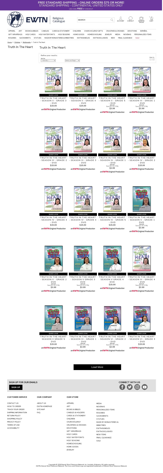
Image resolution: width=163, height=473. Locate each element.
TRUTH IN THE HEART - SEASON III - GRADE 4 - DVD (141, 279)
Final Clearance (125, 38)
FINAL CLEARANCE (103, 437)
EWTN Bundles (83, 38)
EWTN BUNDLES (103, 428)
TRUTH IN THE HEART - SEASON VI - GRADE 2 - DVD (112, 339)
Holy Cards (30, 34)
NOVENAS (100, 406)
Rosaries (12, 38)
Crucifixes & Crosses (115, 31)
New (113, 38)
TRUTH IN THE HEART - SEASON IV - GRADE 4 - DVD (83, 220)
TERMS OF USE (13, 425)
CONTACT (130, 20)
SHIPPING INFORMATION (17, 412)
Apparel (11, 31)
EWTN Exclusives (100, 38)
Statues (37, 38)
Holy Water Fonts (47, 34)
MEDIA (99, 403)
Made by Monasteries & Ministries (59, 38)
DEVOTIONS (72, 428)
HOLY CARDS (72, 434)
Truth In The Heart (39, 42)
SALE (98, 441)
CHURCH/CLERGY (74, 422)
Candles (45, 31)
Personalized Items (142, 34)
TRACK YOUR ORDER (15, 409)
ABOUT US (41, 403)
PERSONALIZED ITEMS (105, 410)
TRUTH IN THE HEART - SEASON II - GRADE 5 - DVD (112, 101)
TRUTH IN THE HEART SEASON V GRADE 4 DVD (112, 279)
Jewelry (108, 34)
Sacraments (24, 38)
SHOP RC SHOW (141, 21)
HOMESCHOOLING (74, 443)
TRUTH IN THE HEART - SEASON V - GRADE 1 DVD (141, 220)
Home (10, 42)
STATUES (100, 419)
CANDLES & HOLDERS (76, 412)
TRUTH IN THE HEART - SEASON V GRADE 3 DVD (83, 279)
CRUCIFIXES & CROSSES (76, 425)
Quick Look (53, 95)
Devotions (132, 31)
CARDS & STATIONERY (76, 416)
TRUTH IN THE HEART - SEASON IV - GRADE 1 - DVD (112, 160)
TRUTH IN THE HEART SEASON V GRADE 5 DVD (53, 339)
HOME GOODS (72, 447)
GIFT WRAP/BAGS (74, 431)
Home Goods (78, 34)
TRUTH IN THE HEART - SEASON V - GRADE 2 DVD (53, 279)
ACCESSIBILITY (13, 428)
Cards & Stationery (61, 31)
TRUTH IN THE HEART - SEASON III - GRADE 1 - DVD (141, 101)
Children (77, 31)
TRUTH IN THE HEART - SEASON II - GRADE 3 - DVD (53, 101)
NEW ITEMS (101, 434)
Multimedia (27, 42)
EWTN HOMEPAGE (44, 406)
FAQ (38, 412)
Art (20, 31)
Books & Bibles (31, 31)
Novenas (127, 34)
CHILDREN (71, 419)
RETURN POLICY (13, 416)
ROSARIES (100, 413)
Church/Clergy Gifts (93, 31)
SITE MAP (41, 409)
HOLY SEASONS (73, 440)
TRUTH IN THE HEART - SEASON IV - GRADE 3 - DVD (53, 220)
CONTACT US (12, 403)
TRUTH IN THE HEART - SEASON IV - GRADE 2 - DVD (141, 160)
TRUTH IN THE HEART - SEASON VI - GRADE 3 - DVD (141, 339)
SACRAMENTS (102, 416)
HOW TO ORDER (14, 406)
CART (151, 20)
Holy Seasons (64, 34)
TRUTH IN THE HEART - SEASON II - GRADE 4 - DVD (83, 101)
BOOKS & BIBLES (73, 409)
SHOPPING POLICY (14, 419)
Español (143, 31)
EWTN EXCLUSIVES (104, 431)
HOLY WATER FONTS (75, 437)
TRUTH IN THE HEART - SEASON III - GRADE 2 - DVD (53, 160)
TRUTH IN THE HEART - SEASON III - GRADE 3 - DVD (82, 160)
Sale (137, 38)
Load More (97, 367)
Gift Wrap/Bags (15, 34)
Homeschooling (95, 34)
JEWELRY (70, 450)
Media (117, 34)
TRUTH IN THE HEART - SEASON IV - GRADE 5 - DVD (112, 220)
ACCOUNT (120, 20)
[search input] (95, 19)
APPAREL (70, 403)
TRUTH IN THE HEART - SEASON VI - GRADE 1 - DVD (83, 339)
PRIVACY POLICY (14, 422)
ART (68, 406)
